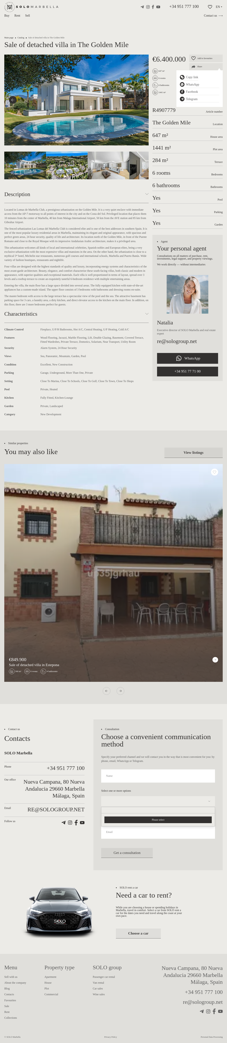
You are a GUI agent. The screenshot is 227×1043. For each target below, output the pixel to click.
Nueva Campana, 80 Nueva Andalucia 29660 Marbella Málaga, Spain (192, 975)
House (47, 982)
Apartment (50, 976)
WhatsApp (187, 358)
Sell (27, 15)
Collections (10, 1017)
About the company (15, 982)
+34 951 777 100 (184, 6)
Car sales (98, 988)
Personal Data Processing (212, 1037)
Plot (46, 988)
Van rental (98, 982)
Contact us (213, 15)
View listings (194, 452)
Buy (6, 15)
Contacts (9, 994)
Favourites (10, 1000)
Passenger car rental (104, 976)
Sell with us (10, 976)
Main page (9, 37)
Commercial (51, 994)
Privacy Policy (110, 1037)
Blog (7, 988)
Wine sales (99, 994)
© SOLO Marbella (12, 1037)
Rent (17, 15)
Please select (158, 819)
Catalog (20, 37)
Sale (6, 1006)
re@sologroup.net (177, 341)
